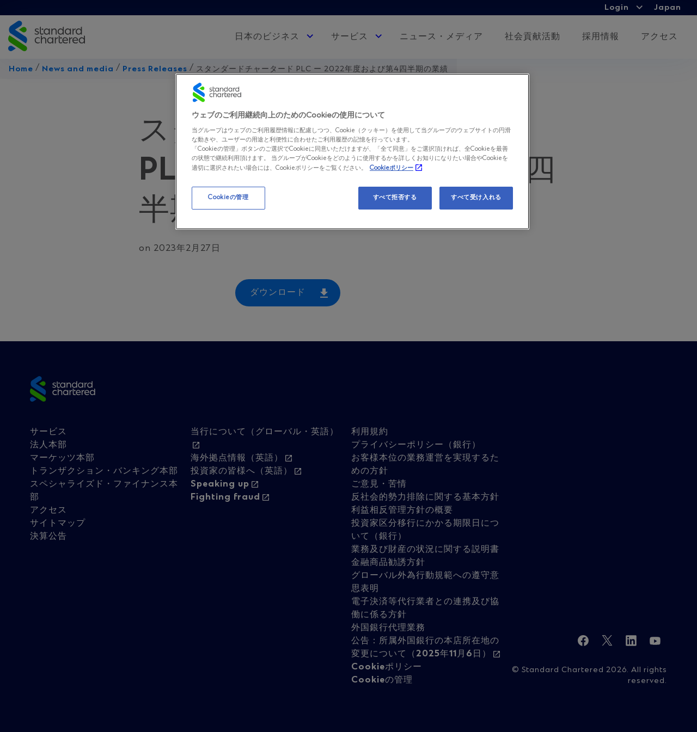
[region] (352, 151)
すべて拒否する (395, 197)
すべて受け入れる (476, 197)
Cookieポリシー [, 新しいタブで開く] (391, 168)
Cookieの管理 (228, 197)
